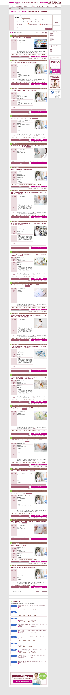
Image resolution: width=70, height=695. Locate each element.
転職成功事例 (19, 6)
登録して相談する (43, 2)
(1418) (18, 27)
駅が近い (51, 38)
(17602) (19, 24)
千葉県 (51, 50)
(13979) (18, 23)
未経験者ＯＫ (52, 35)
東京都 (51, 58)
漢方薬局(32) (17, 21)
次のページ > (45, 32)
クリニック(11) (37, 21)
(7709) (32, 24)
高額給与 (51, 33)
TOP (12, 6)
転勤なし (51, 34)
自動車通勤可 (52, 39)
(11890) (43, 23)
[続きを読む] (35, 52)
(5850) (44, 24)
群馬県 (51, 54)
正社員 (16, 15)
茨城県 (51, 51)
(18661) (31, 23)
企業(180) (44, 19)
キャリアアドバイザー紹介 (39, 6)
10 (42, 32)
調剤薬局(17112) (17, 19)
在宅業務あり (52, 41)
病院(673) (37, 19)
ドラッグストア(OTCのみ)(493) (28, 21)
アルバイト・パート (23, 15)
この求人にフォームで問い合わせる (39, 57)
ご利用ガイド (49, 6)
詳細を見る (20, 56)
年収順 (46, 33)
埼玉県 (51, 49)
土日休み (51, 40)
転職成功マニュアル (28, 6)
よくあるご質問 (56, 6)
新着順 (43, 33)
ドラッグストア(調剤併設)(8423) (28, 19)
